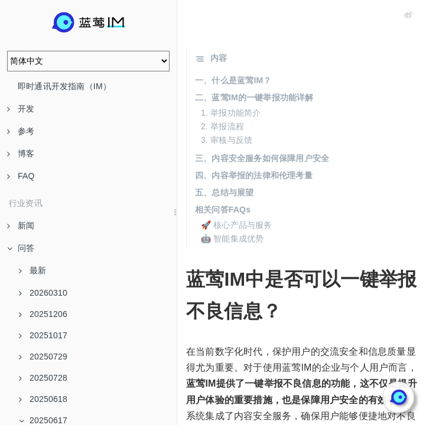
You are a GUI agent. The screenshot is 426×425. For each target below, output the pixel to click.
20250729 (43, 356)
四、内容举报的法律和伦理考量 (254, 175)
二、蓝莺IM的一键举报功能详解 (254, 97)
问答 (20, 248)
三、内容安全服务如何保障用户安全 (262, 158)
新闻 (20, 225)
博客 (20, 153)
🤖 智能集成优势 (232, 238)
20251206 (43, 314)
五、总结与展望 (224, 192)
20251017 (43, 335)
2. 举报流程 (222, 126)
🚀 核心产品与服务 (236, 225)
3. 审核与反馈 (226, 140)
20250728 (43, 377)
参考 (20, 131)
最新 (32, 270)
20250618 (43, 399)
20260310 (43, 293)
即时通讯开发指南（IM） (64, 86)
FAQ (21, 176)
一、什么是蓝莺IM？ (233, 80)
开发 (20, 108)
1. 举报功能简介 (231, 112)
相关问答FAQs (223, 209)
